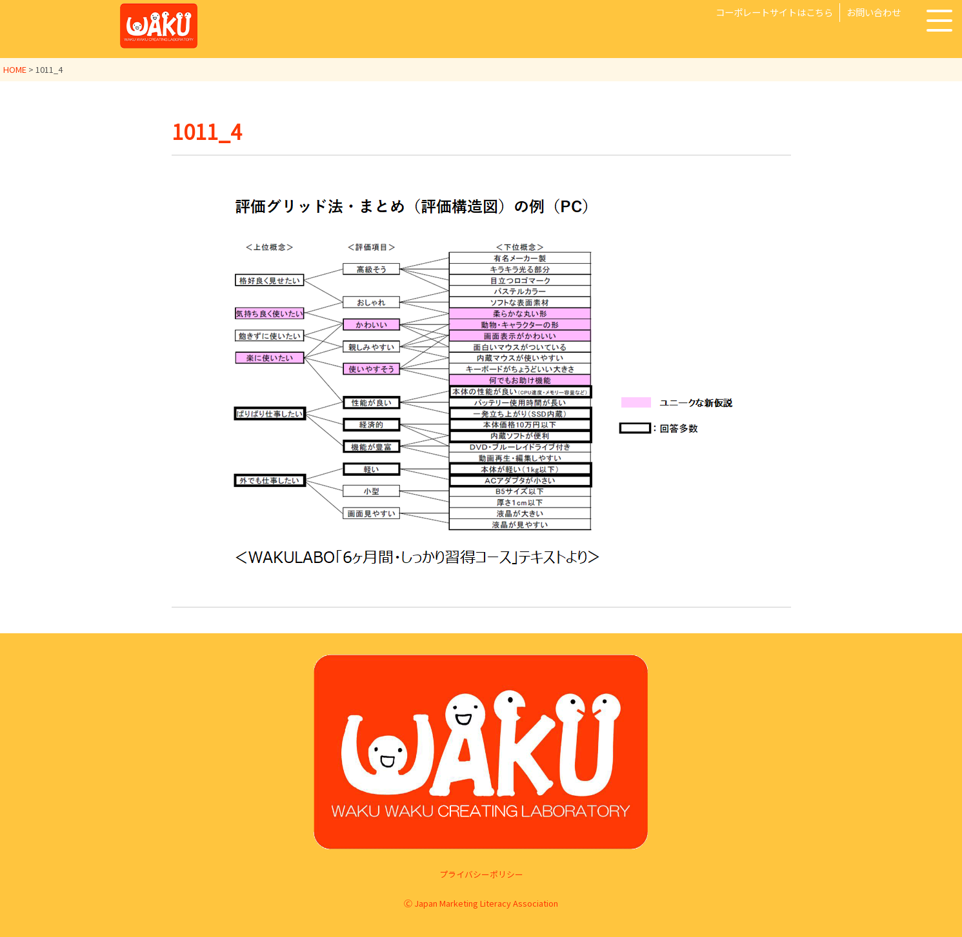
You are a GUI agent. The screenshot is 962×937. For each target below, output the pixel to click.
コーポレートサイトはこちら (774, 12)
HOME (14, 69)
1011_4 (207, 131)
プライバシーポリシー (481, 874)
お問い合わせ (874, 12)
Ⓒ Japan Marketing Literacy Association (481, 903)
